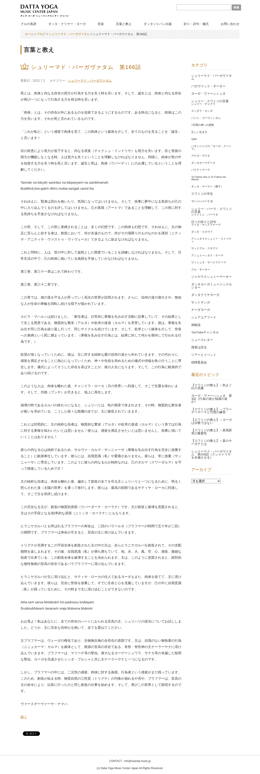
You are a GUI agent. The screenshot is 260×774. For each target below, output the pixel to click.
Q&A (194, 139)
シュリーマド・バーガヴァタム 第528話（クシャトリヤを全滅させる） (211, 454)
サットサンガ (200, 302)
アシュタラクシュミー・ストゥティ (211, 240)
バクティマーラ (200, 169)
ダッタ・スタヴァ (202, 231)
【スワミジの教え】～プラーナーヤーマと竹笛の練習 (211, 411)
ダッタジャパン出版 (158, 24)
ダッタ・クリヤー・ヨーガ (67, 24)
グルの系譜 (28, 24)
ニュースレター (202, 340)
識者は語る (199, 347)
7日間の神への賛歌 (202, 125)
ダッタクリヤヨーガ (205, 295)
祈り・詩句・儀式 (196, 24)
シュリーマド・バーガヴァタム (90, 80)
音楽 (101, 24)
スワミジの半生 (202, 193)
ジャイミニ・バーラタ (204, 214)
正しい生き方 (199, 132)
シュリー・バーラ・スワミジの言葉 (211, 210)
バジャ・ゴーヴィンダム (206, 118)
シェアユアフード (203, 317)
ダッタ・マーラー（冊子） (207, 186)
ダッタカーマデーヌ (203, 163)
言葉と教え (124, 24)
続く (24, 717)
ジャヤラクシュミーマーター (211, 276)
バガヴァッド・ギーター (208, 86)
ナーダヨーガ (200, 309)
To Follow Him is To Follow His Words (208, 178)
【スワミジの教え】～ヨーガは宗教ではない (211, 421)
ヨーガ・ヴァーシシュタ (208, 93)
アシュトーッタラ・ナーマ (207, 255)
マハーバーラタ (202, 201)
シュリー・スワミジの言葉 (210, 101)
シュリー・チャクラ (203, 104)
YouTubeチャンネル (205, 332)
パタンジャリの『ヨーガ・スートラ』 (211, 147)
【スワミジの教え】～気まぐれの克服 (211, 387)
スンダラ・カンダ (202, 111)
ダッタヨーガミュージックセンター (211, 286)
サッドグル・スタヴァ (204, 248)
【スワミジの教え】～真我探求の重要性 (211, 432)
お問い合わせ (230, 24)
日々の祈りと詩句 (203, 222)
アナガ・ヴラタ (200, 155)
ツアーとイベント (203, 355)
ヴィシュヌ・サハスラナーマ (208, 262)
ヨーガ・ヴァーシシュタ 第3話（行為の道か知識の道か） (211, 398)
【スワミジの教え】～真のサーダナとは (211, 442)
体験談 (196, 325)
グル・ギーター (200, 269)
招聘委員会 (199, 362)
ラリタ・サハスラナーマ (206, 224)
